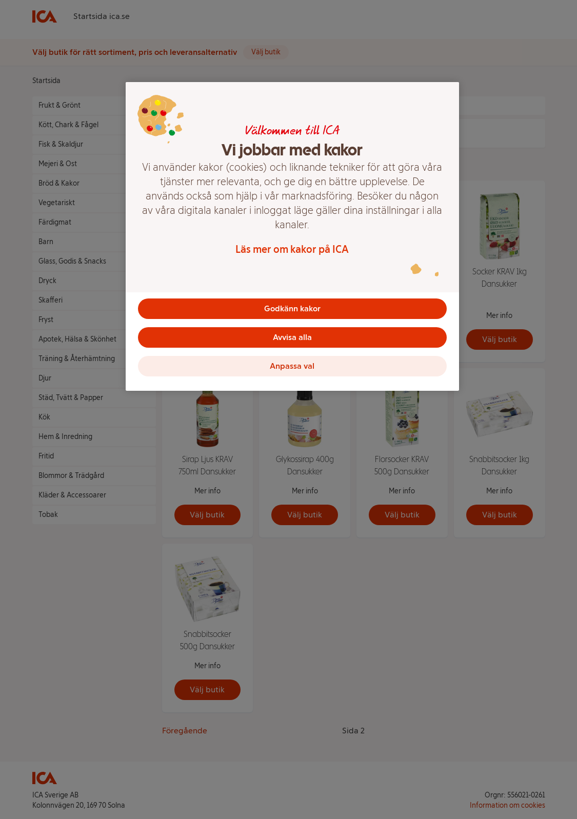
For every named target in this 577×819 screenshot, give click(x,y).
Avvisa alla (292, 337)
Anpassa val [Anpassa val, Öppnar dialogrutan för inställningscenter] (292, 366)
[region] (292, 236)
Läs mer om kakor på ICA (292, 249)
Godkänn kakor (292, 308)
